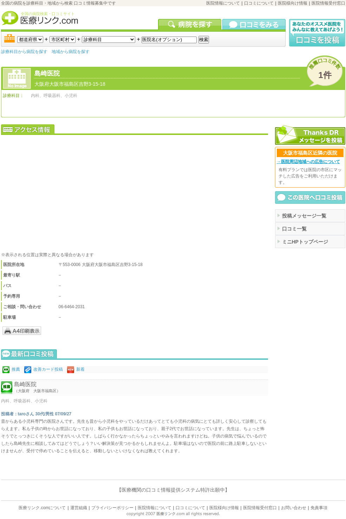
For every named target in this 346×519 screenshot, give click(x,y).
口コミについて (259, 3)
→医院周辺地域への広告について (308, 161)
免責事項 (319, 507)
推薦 (16, 369)
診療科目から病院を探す (24, 51)
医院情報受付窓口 (328, 3)
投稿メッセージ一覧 (304, 216)
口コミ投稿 (317, 33)
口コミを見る (254, 24)
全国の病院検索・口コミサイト (48, 14)
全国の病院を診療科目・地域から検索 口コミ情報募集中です (58, 3)
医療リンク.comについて (42, 507)
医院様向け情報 (292, 3)
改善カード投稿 (48, 369)
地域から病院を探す (71, 51)
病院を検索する (190, 24)
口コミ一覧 (294, 229)
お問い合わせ (293, 507)
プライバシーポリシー (112, 507)
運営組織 (78, 507)
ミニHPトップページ (305, 242)
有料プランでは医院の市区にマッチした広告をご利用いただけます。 (310, 176)
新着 (80, 369)
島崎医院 (47, 73)
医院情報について (223, 3)
